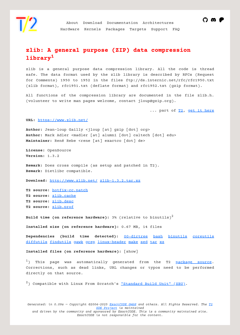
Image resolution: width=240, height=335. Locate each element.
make (133, 242)
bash (158, 236)
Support (159, 29)
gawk (78, 242)
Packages (115, 29)
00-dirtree (136, 236)
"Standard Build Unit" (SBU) (153, 284)
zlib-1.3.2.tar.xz (120, 180)
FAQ (176, 29)
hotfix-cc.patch (70, 190)
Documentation (122, 23)
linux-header (112, 242)
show (131, 251)
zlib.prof (63, 207)
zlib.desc (63, 201)
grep (90, 242)
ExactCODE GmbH (122, 304)
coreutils (203, 236)
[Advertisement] (202, 143)
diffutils (36, 242)
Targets (138, 29)
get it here (201, 110)
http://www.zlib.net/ (74, 180)
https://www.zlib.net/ (63, 120)
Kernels (92, 29)
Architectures (158, 23)
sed (144, 242)
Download (92, 23)
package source (194, 262)
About (72, 23)
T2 (180, 110)
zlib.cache (64, 196)
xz (162, 242)
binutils (177, 236)
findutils (60, 242)
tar (153, 242)
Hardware (69, 29)
